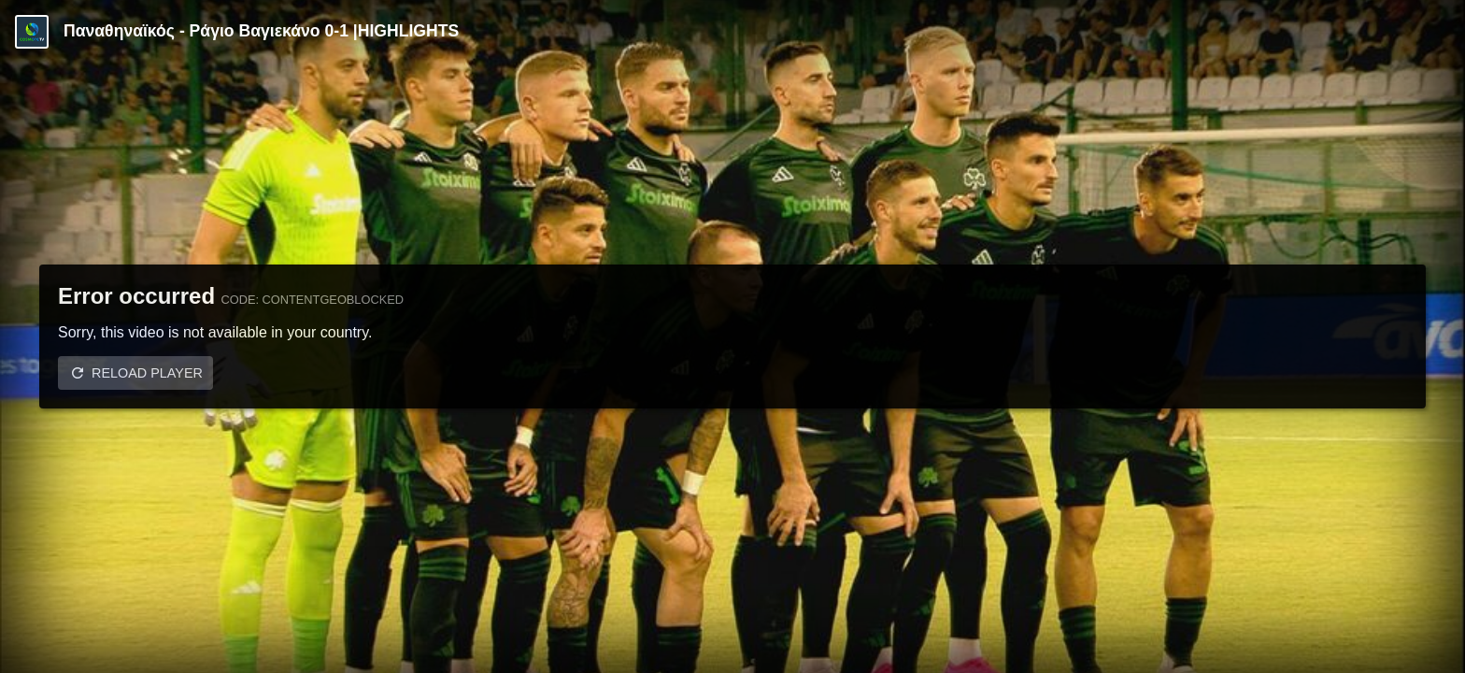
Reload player (147, 372)
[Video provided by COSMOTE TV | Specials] (32, 32)
